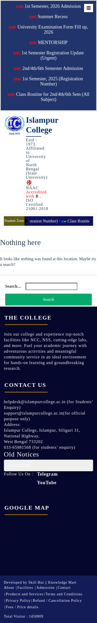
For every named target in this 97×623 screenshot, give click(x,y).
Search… (13, 286)
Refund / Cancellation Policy (57, 601)
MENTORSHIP (48, 42)
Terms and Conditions (63, 594)
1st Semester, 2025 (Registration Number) (48, 81)
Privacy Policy (18, 601)
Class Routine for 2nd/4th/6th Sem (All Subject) (48, 97)
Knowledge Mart (62, 582)
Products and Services (24, 594)
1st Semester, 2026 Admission (48, 6)
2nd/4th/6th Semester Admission (48, 68)
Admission (45, 588)
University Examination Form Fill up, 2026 (48, 29)
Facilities (25, 588)
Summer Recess (48, 16)
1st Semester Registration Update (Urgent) (48, 55)
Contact (64, 588)
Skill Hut (36, 582)
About (9, 588)
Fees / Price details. (23, 607)
